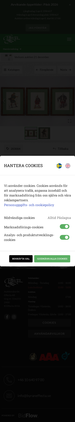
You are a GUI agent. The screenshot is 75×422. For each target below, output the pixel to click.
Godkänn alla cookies (52, 258)
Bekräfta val (21, 258)
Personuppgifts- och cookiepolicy (29, 205)
